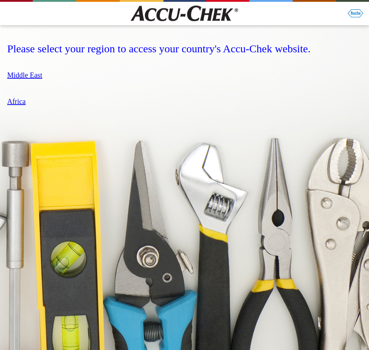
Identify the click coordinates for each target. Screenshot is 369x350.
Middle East (24, 75)
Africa (16, 101)
